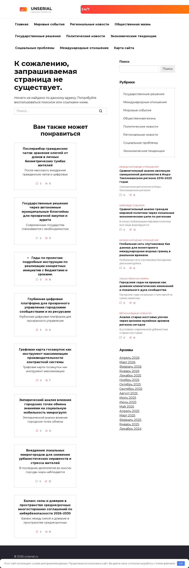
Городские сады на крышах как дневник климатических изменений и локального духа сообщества (146, 286)
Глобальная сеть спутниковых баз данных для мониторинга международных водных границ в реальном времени (145, 249)
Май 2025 (126, 406)
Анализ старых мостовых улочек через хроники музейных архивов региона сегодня (144, 321)
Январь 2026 (129, 371)
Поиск (124, 61)
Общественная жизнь (133, 24)
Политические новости (85, 36)
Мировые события (49, 24)
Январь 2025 (129, 424)
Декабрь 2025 (130, 375)
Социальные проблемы (34, 48)
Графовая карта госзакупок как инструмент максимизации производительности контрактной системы (45, 356)
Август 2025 (128, 393)
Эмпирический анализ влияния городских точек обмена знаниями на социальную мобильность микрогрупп (45, 406)
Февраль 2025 (130, 420)
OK (181, 563)
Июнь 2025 (127, 402)
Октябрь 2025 (130, 384)
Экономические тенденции (133, 36)
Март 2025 (127, 415)
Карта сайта (124, 48)
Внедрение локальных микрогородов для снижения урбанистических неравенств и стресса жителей (45, 457)
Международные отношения (84, 48)
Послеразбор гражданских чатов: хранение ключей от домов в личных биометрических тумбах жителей (45, 157)
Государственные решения (38, 36)
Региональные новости (89, 24)
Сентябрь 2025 (130, 389)
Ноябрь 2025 (129, 380)
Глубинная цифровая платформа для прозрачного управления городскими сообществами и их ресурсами (45, 305)
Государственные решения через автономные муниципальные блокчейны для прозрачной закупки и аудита (45, 211)
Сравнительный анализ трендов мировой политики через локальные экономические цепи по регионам (146, 213)
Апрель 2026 (129, 358)
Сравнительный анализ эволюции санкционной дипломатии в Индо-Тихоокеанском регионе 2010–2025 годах (145, 176)
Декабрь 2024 (130, 429)
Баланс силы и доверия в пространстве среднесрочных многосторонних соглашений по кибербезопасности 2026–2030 (45, 507)
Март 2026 (127, 362)
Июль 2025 (127, 397)
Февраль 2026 (130, 366)
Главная (21, 24)
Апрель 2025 (129, 411)
